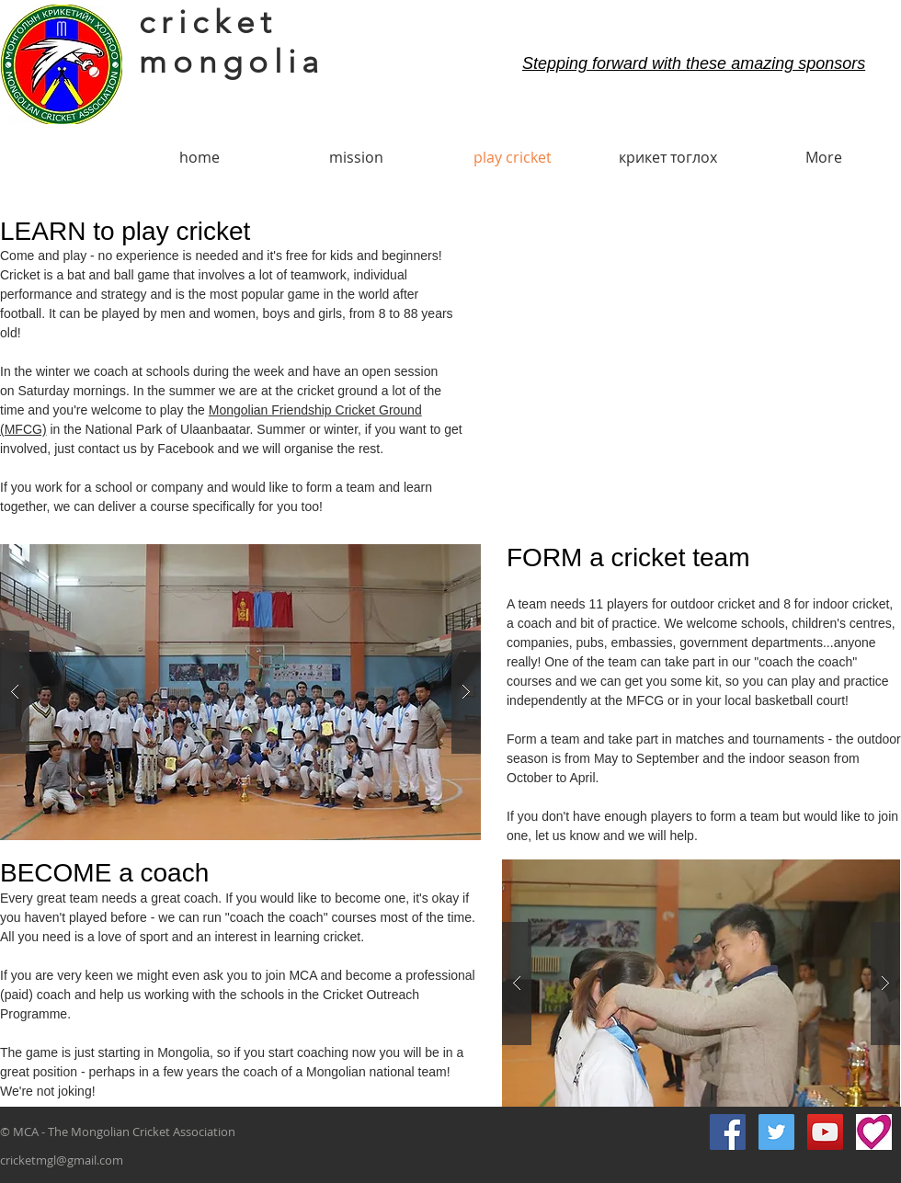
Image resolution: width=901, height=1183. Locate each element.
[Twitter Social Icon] (776, 1132)
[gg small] (874, 1132)
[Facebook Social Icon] (728, 1132)
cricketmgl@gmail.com (61, 1160)
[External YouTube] (690, 369)
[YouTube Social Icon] (825, 1132)
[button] (240, 692)
